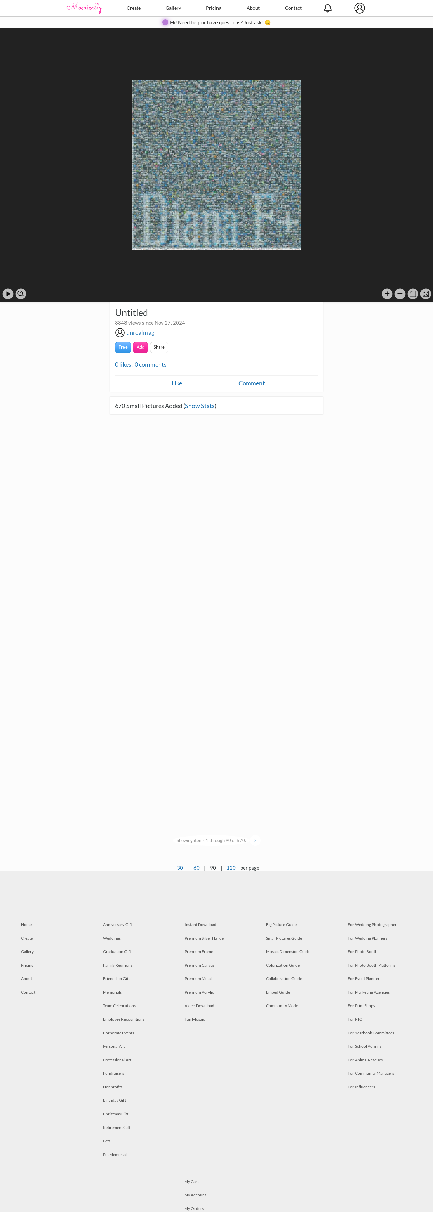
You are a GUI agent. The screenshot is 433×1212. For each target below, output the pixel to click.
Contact (293, 8)
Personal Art (114, 1046)
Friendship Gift (116, 978)
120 (231, 868)
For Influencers (361, 1086)
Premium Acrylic (199, 992)
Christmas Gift (115, 1113)
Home (26, 924)
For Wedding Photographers (373, 924)
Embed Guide (278, 992)
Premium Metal (198, 978)
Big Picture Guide (281, 924)
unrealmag (140, 332)
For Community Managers (371, 1073)
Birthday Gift (114, 1100)
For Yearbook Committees (371, 1032)
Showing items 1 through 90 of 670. (211, 840)
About (253, 8)
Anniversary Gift (117, 924)
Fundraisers (113, 1073)
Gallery (173, 8)
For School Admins (364, 1046)
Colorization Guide (283, 965)
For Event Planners (364, 978)
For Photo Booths (363, 951)
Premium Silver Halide (204, 938)
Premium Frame (199, 951)
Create (134, 8)
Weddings (112, 938)
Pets (106, 1140)
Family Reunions (117, 965)
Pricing (213, 8)
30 (180, 868)
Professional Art (117, 1059)
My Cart (191, 1181)
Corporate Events (118, 1032)
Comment (251, 383)
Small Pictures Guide (284, 938)
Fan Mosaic (195, 1019)
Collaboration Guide (284, 978)
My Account (195, 1194)
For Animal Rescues (365, 1059)
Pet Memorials (115, 1154)
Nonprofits (112, 1086)
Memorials (112, 992)
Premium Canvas (199, 965)
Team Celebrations (119, 1005)
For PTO (355, 1019)
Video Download (199, 1005)
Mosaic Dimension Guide (288, 951)
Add (140, 347)
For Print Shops (361, 1005)
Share (159, 347)
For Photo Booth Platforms (371, 965)
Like (177, 383)
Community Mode (282, 1005)
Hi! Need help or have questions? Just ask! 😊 (220, 22)
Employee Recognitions (123, 1019)
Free (123, 347)
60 (196, 868)
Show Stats (200, 405)
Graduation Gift (117, 951)
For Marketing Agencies (369, 992)
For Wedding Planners (367, 938)
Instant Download (200, 924)
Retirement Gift (116, 1127)
